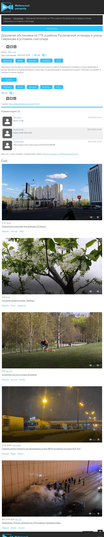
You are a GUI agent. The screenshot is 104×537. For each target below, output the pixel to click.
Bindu (9, 223)
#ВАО (21, 231)
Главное (7, 18)
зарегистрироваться (51, 154)
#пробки (46, 60)
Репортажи (18, 18)
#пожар (21, 528)
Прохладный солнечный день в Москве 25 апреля (24, 226)
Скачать (9, 79)
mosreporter (18, 129)
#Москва (7, 60)
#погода (32, 60)
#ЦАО (20, 60)
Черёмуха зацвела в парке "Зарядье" (18, 300)
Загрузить (52, 28)
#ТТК (58, 60)
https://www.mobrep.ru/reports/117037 (24, 104)
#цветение (21, 305)
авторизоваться (71, 154)
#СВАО (22, 379)
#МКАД (21, 454)
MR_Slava (17, 117)
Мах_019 (9, 371)
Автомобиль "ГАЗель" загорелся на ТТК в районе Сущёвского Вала (31, 523)
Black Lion (12, 52)
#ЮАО (13, 454)
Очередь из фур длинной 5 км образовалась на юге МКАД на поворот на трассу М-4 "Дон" (41, 449)
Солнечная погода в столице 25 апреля (19, 374)
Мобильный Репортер (15, 7)
